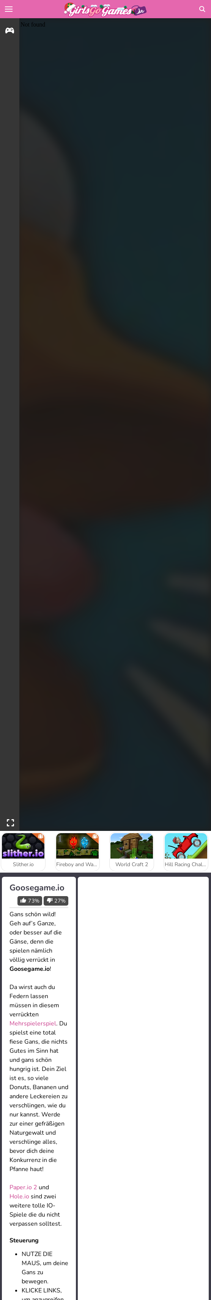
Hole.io (19, 1196)
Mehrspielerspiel (32, 1023)
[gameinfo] (9, 31)
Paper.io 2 (23, 1187)
